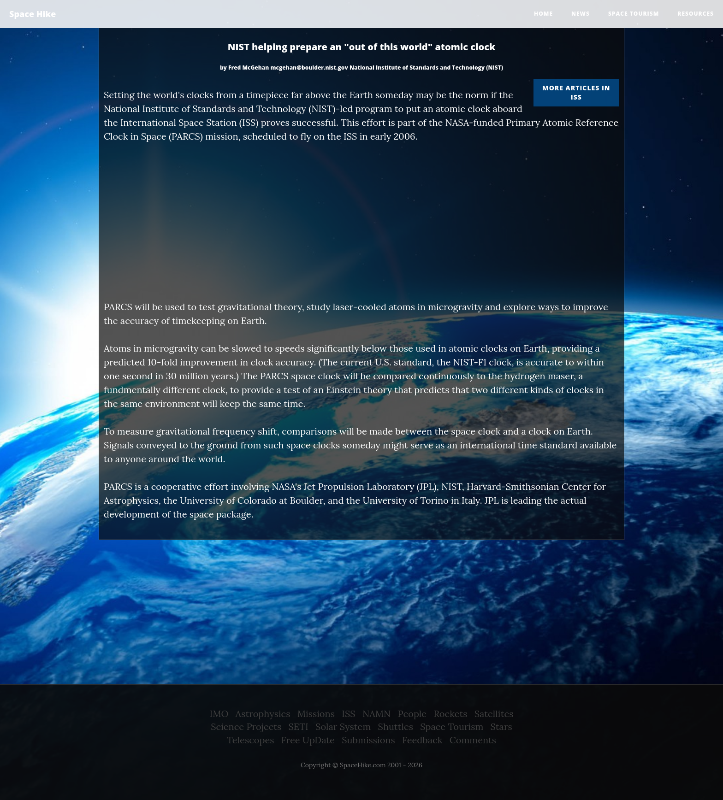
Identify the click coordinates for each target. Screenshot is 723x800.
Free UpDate (308, 740)
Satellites (494, 713)
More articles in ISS (576, 92)
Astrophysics (263, 713)
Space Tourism (451, 726)
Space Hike (32, 13)
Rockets (450, 713)
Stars (501, 726)
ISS (348, 713)
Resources (695, 14)
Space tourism (633, 14)
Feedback (422, 740)
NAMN (376, 713)
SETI (298, 726)
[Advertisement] (361, 221)
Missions (316, 713)
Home (543, 14)
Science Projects (246, 726)
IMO (219, 713)
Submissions (368, 740)
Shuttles (395, 726)
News (580, 14)
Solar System (343, 726)
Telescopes (250, 740)
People (412, 713)
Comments (473, 740)
